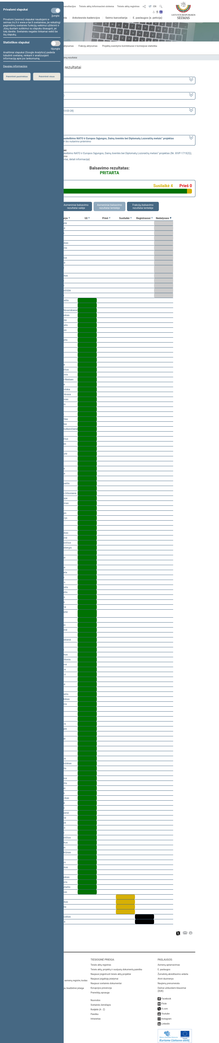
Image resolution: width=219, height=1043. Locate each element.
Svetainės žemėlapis (101, 1002)
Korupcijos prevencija (101, 985)
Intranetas (96, 1016)
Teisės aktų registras (128, 6)
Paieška (94, 1012)
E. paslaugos (164, 967)
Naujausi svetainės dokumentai (106, 981)
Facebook (166, 996)
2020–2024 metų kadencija (41, 80)
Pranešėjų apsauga (100, 990)
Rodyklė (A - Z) (98, 1007)
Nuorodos (95, 998)
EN (154, 6)
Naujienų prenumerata (169, 981)
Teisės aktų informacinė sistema (96, 6)
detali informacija (79, 159)
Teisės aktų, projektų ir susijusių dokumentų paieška (116, 967)
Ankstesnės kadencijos (86, 17)
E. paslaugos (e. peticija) (147, 17)
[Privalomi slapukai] (55, 10)
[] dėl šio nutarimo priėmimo (99, 140)
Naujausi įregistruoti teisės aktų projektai (111, 972)
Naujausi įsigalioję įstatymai (104, 976)
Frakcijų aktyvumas (87, 46)
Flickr (164, 1001)
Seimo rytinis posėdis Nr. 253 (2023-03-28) (49, 110)
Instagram (166, 1016)
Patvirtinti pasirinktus (17, 76)
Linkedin (165, 1021)
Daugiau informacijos (15, 66)
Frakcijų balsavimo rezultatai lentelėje (143, 206)
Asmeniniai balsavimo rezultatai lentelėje (109, 206)
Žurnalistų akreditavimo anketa (173, 972)
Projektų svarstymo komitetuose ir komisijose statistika (129, 46)
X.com (164, 1006)
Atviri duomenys (165, 976)
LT (150, 6)
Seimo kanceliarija (116, 17)
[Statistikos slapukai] (55, 43)
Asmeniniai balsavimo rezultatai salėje (76, 206)
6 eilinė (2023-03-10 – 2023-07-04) (44, 95)
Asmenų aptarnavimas (169, 962)
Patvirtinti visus (47, 76)
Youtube (165, 1011)
